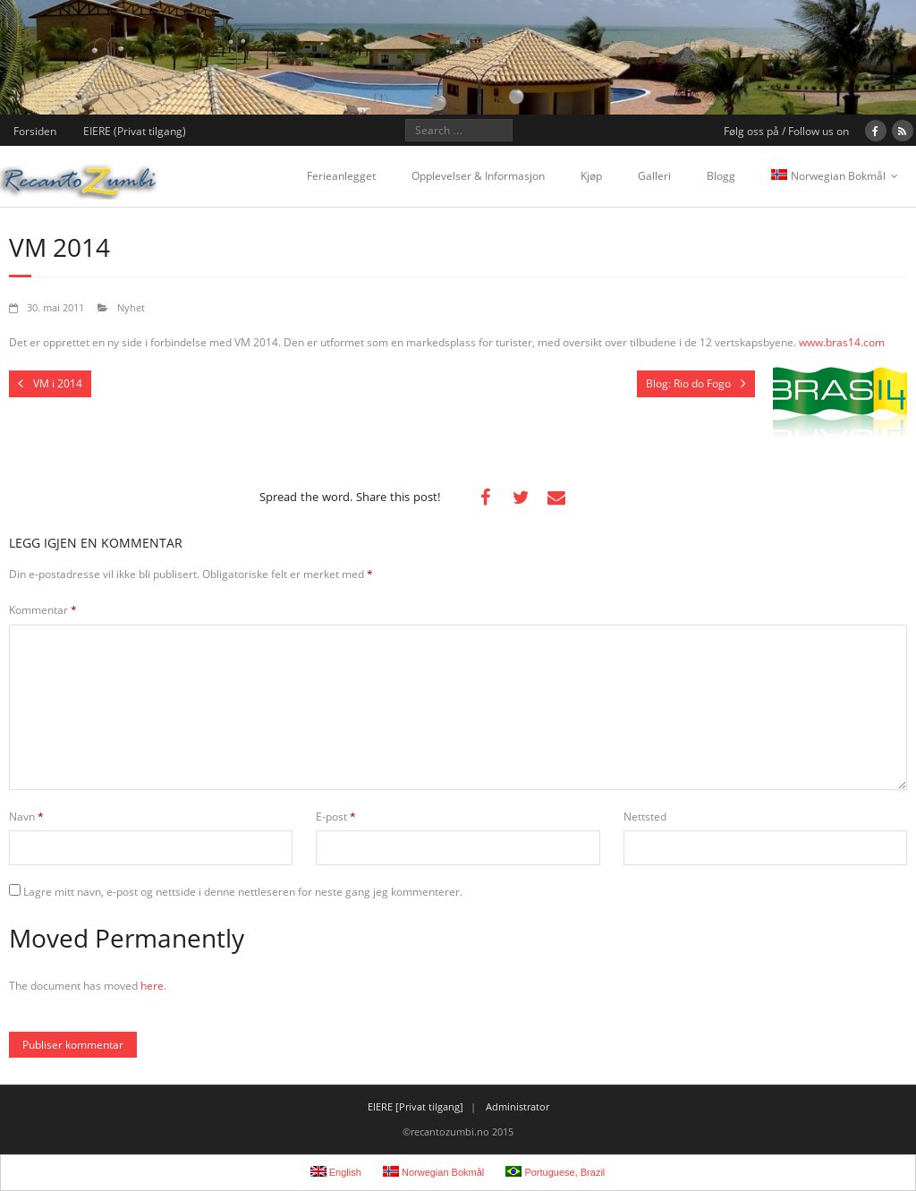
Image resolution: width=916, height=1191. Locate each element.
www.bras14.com (842, 342)
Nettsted (644, 816)
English (335, 1172)
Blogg (721, 175)
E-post (336, 816)
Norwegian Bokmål (828, 175)
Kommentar (43, 609)
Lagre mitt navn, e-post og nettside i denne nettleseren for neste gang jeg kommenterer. (242, 891)
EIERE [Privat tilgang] (415, 1106)
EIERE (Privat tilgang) (134, 131)
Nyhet (131, 307)
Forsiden (34, 131)
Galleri (654, 175)
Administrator (517, 1106)
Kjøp (591, 175)
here (152, 985)
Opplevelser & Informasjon (478, 175)
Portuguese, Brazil (555, 1172)
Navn (26, 816)
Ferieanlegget (341, 175)
